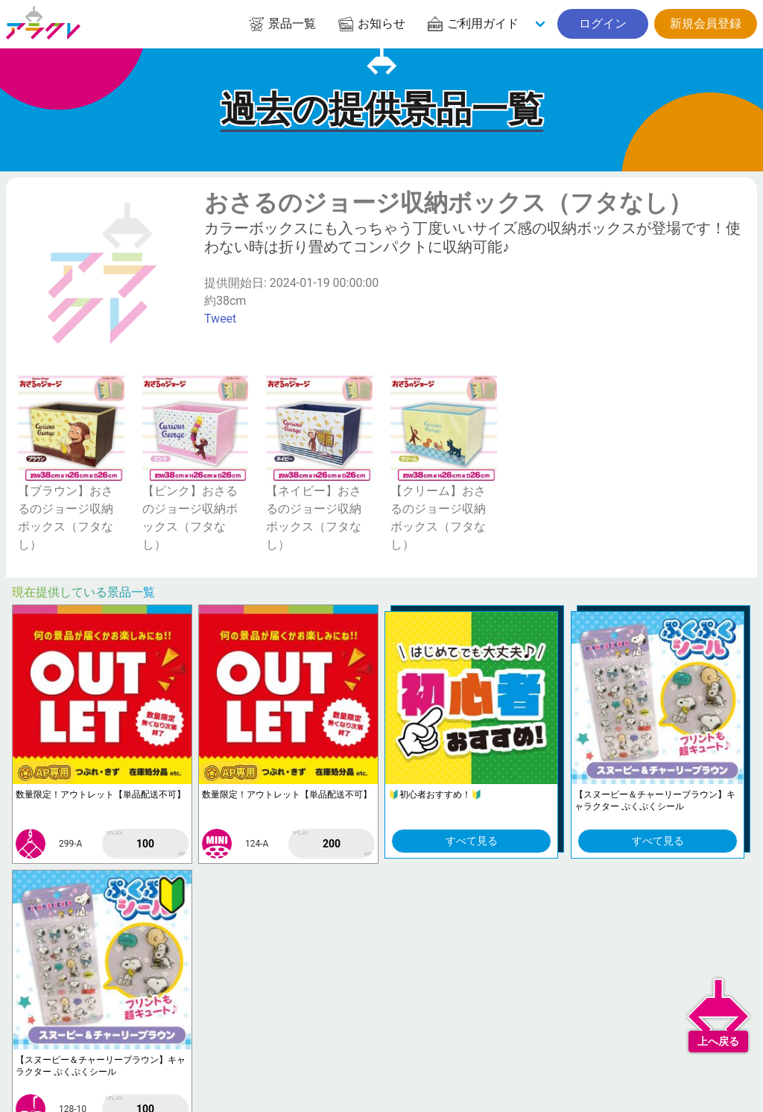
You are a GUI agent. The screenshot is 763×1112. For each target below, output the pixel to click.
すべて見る (472, 841)
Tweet (220, 319)
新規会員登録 (705, 23)
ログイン (603, 23)
